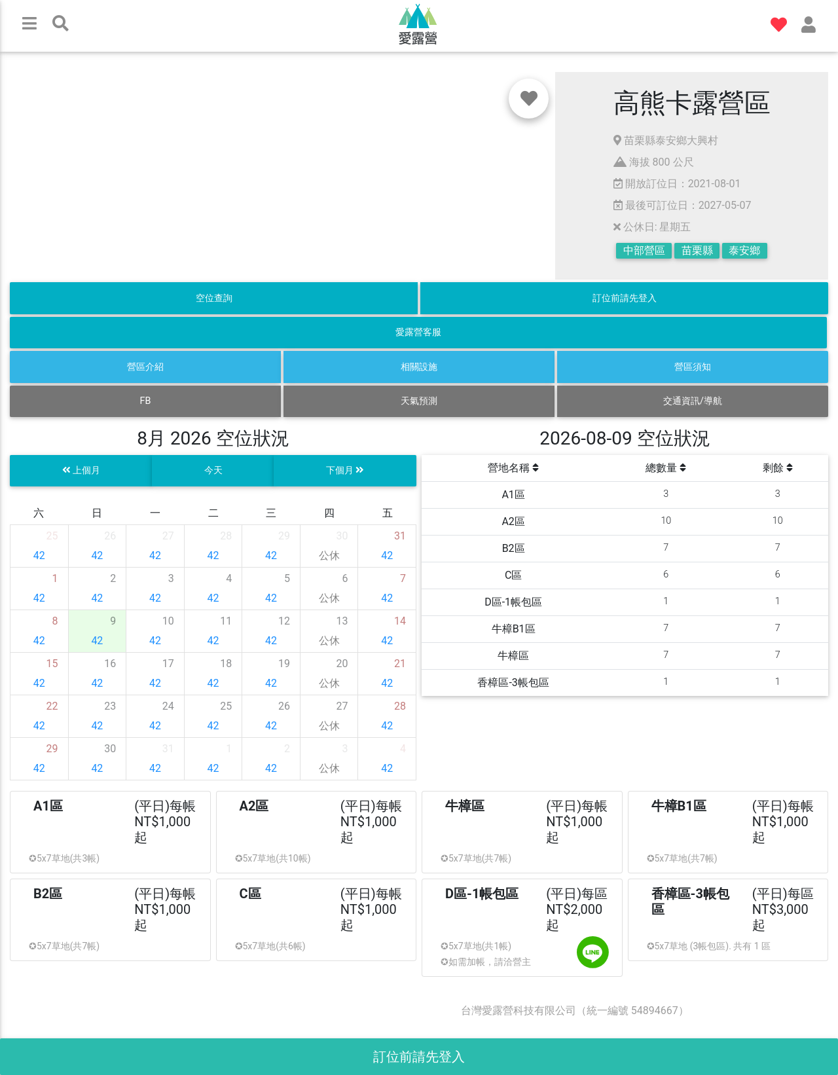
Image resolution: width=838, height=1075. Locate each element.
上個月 (81, 470)
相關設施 (419, 367)
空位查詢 (214, 298)
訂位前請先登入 (624, 298)
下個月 (345, 470)
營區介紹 (145, 367)
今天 (213, 470)
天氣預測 (419, 401)
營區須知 (692, 367)
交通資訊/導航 (692, 401)
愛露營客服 (418, 332)
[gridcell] (39, 546)
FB (145, 401)
